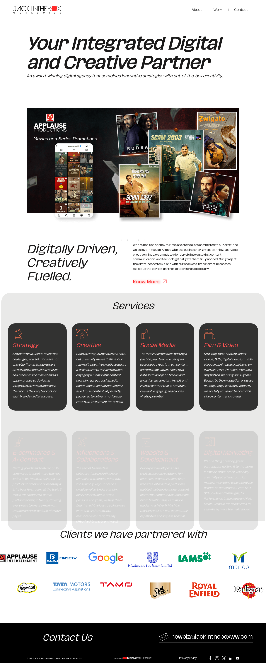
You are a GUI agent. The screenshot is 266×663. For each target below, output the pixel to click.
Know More (150, 281)
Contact (241, 9)
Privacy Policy (188, 658)
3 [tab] (133, 240)
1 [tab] (122, 240)
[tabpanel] (133, 165)
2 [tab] (127, 240)
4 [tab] (138, 240)
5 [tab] (144, 240)
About (197, 9)
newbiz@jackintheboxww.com (206, 637)
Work (218, 9)
